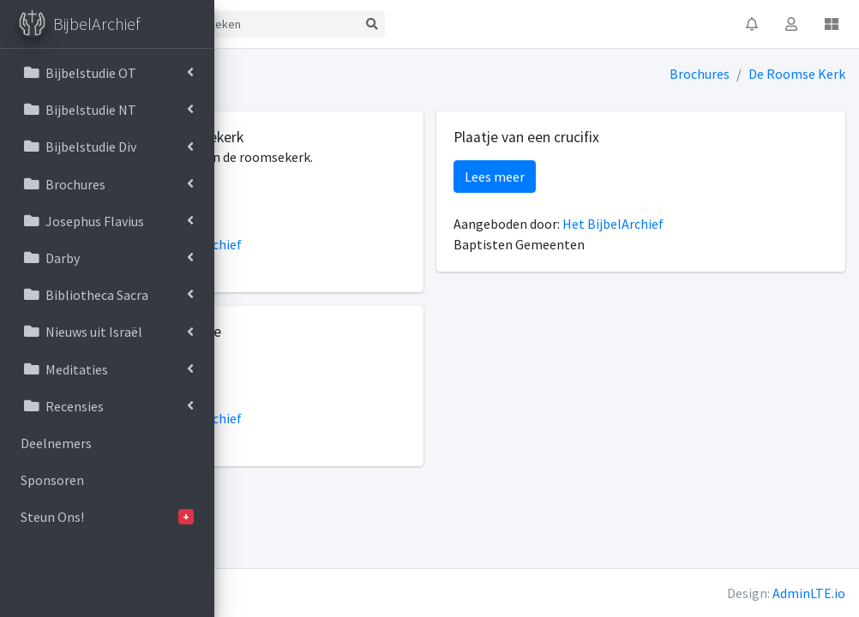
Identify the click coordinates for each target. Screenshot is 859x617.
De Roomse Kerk (797, 73)
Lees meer (286, 217)
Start (289, 24)
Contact (357, 24)
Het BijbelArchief (404, 264)
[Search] (490, 24)
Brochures (700, 73)
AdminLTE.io (808, 593)
